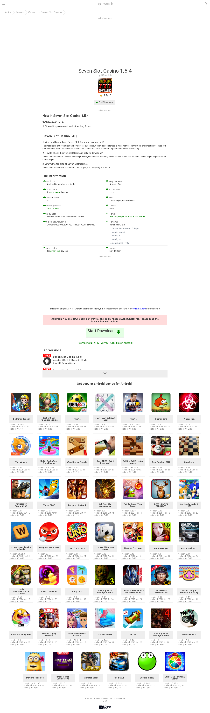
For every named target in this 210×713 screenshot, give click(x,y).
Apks (8, 12)
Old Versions (104, 102)
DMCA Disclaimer (117, 699)
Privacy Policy (102, 699)
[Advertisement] (125, 44)
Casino (32, 12)
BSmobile (106, 75)
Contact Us (90, 699)
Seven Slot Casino (51, 12)
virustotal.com (139, 309)
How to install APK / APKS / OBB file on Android (105, 342)
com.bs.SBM (53, 208)
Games (20, 12)
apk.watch (105, 4)
